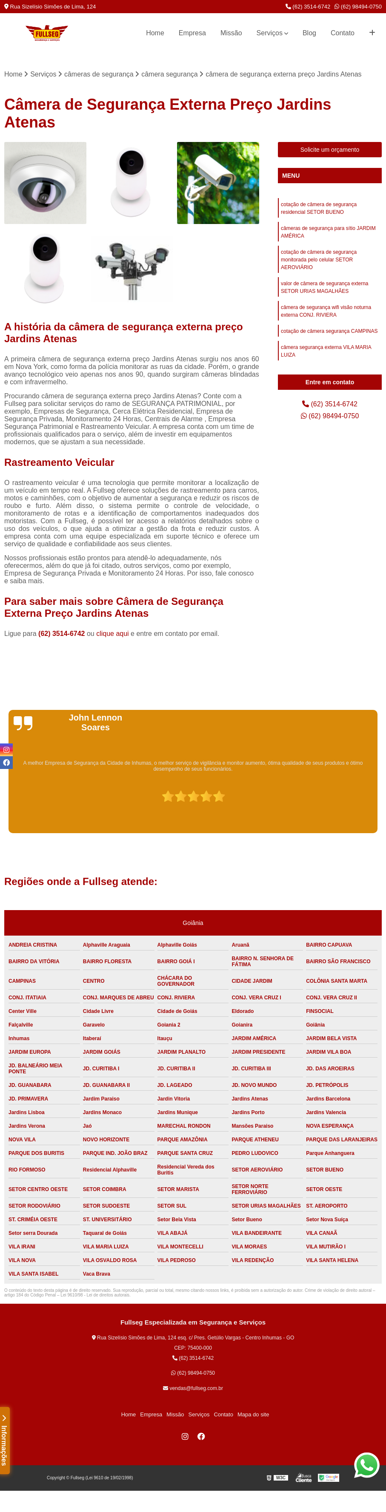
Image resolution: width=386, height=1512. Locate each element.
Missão (231, 33)
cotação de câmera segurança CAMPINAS (329, 331)
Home (155, 33)
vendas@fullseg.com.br (193, 1388)
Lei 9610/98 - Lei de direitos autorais (94, 1295)
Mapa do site (253, 1414)
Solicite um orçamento (330, 149)
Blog (309, 33)
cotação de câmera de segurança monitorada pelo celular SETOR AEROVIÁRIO (319, 259)
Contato (343, 33)
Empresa (192, 33)
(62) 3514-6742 (308, 6)
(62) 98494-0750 (358, 6)
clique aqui (112, 633)
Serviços (270, 33)
